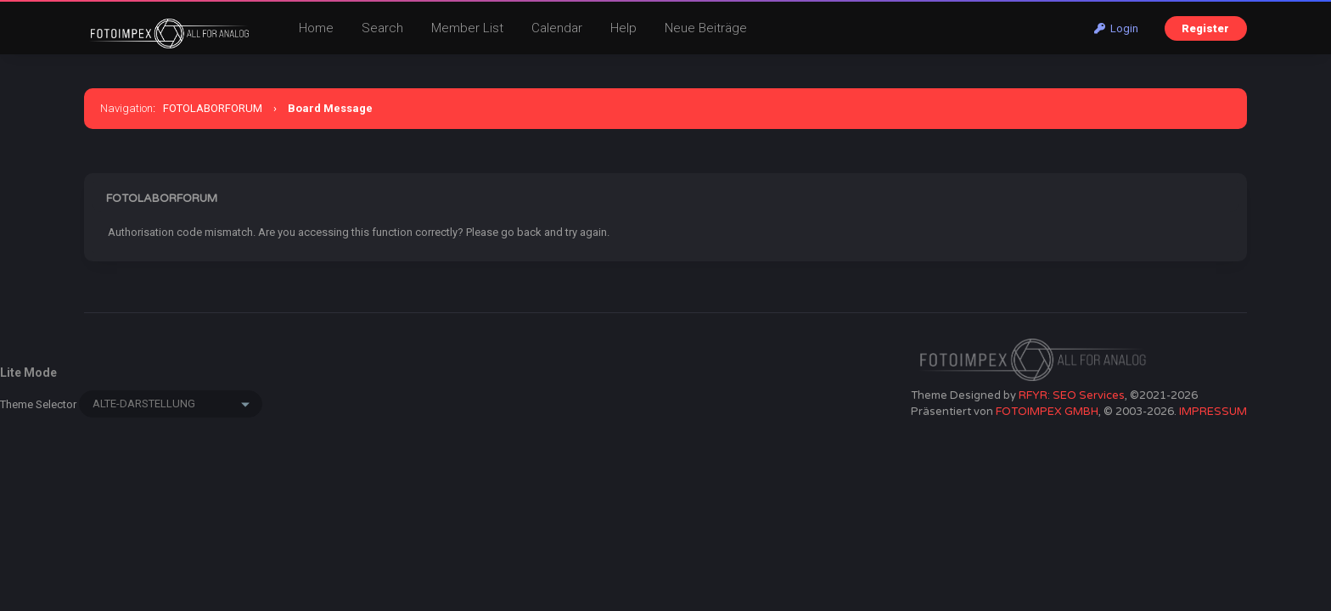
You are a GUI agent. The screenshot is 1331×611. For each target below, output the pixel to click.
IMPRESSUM (1213, 411)
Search (382, 28)
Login (1116, 28)
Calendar (556, 28)
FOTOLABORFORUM (212, 108)
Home (316, 28)
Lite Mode (28, 372)
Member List (467, 28)
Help (623, 28)
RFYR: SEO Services (1072, 395)
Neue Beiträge (706, 28)
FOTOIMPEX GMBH (1047, 411)
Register (1205, 28)
